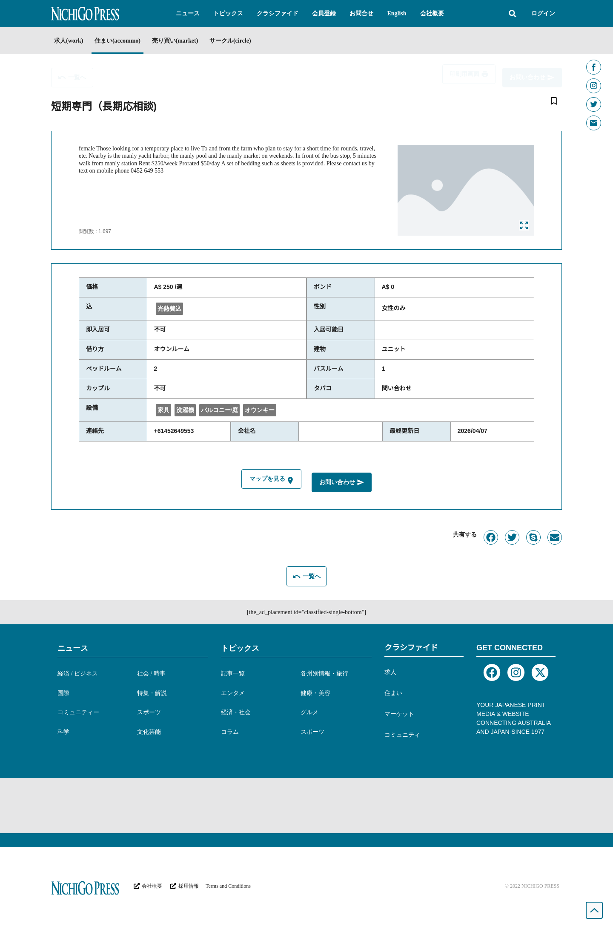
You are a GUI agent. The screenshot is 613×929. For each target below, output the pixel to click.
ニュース (72, 646)
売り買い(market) (192, 41)
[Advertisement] (306, 804)
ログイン (543, 13)
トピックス (240, 646)
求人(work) (68, 41)
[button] (187, 13)
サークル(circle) (255, 41)
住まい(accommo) (126, 41)
